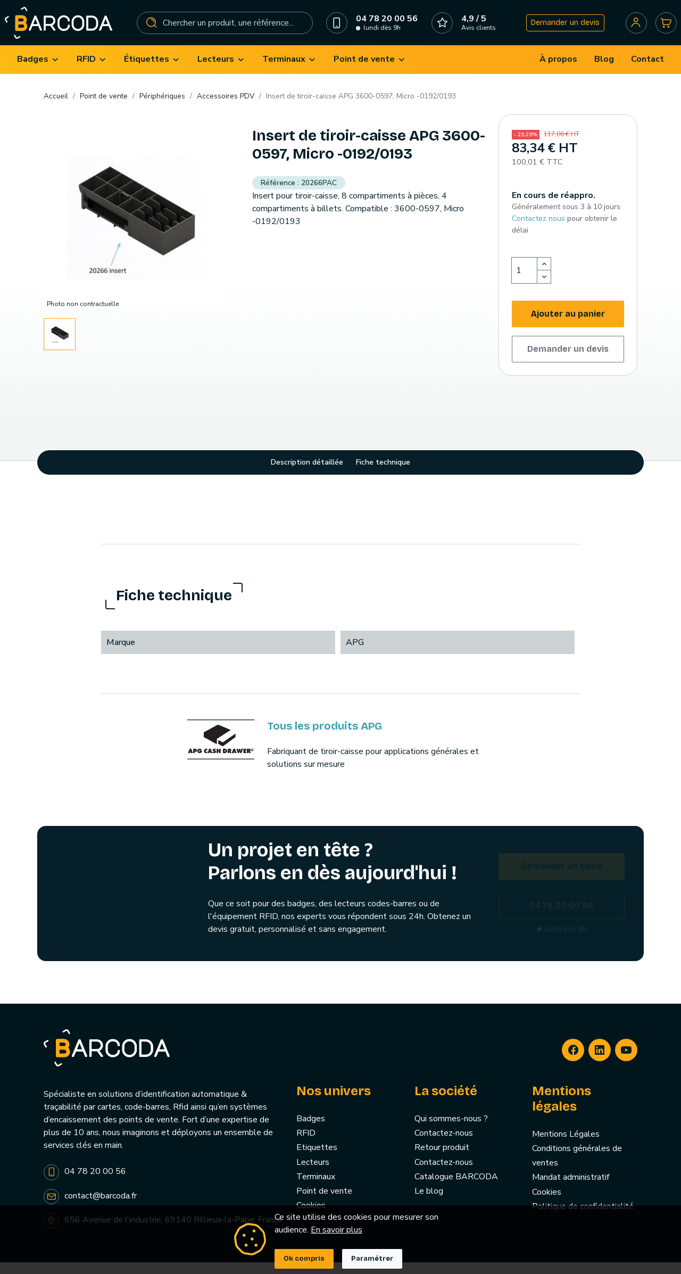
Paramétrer (372, 1258)
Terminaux (315, 1188)
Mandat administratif (570, 1189)
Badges (310, 1131)
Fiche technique (383, 474)
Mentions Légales (566, 1146)
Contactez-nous (443, 1145)
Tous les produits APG (324, 737)
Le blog (428, 1203)
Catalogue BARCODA (456, 1188)
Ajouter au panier (568, 326)
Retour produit (441, 1159)
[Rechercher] (225, 29)
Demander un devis (561, 28)
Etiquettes (316, 1159)
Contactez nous (538, 230)
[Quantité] (524, 282)
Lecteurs (312, 1174)
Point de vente (324, 1203)
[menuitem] (38, 71)
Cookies (546, 1204)
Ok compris (304, 1258)
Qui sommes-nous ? (451, 1131)
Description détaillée (307, 474)
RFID (305, 1145)
